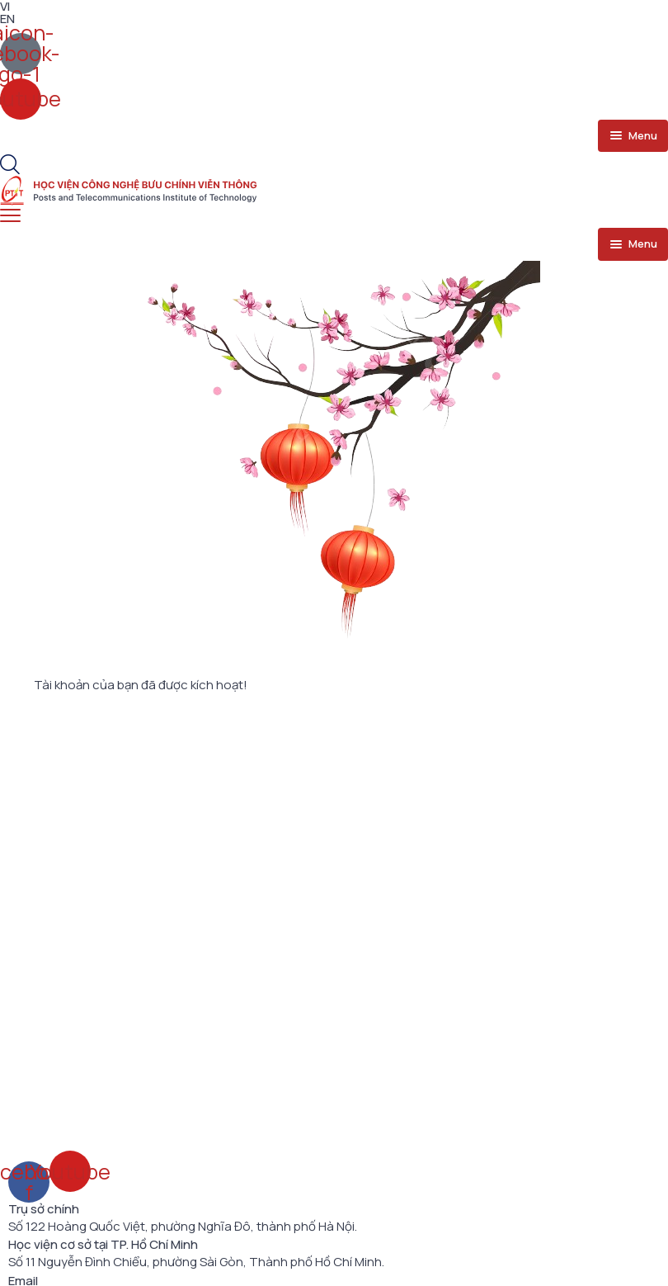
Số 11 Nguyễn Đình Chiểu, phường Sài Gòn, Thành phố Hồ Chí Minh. (196, 1262)
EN (7, 18)
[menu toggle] (633, 136)
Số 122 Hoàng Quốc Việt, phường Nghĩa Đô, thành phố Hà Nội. (182, 1226)
